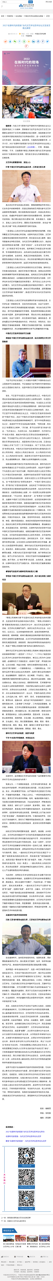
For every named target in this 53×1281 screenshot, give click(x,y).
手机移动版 (20, 1256)
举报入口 (19, 1265)
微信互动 (32, 1256)
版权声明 (27, 1262)
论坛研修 (19, 16)
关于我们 (19, 1262)
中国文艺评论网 (40, 34)
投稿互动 (6, 1256)
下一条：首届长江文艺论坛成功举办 (13, 1221)
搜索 (30, 2)
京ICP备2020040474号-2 (43, 1275)
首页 (2, 16)
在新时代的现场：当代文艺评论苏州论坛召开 (23, 1136)
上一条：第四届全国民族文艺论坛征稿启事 (16, 1218)
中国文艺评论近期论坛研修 (33, 16)
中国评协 (10, 16)
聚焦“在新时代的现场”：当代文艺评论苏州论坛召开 (26, 1141)
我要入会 (45, 1256)
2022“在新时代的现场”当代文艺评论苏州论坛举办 (25, 1132)
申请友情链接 (10, 1265)
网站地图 (49, 2)
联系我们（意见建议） (39, 1262)
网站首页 (3, 1262)
